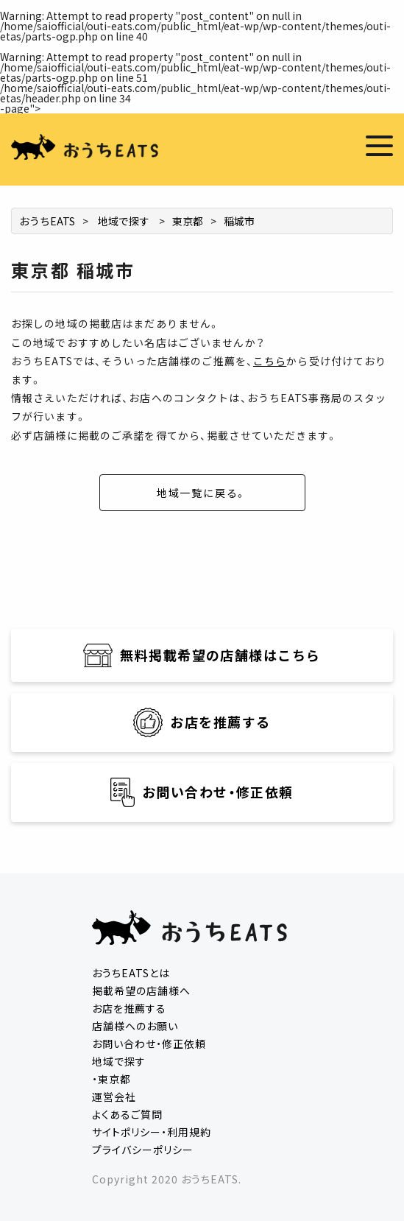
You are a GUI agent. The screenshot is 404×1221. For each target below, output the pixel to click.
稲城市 (239, 221)
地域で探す (123, 221)
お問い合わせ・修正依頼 (149, 1043)
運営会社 (114, 1096)
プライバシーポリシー (143, 1149)
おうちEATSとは (131, 972)
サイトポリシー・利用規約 (151, 1132)
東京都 (187, 221)
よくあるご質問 (127, 1114)
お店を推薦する (129, 1008)
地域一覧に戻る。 (202, 492)
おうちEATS (47, 221)
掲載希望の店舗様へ (141, 990)
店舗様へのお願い (135, 1025)
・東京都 (111, 1079)
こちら (269, 360)
